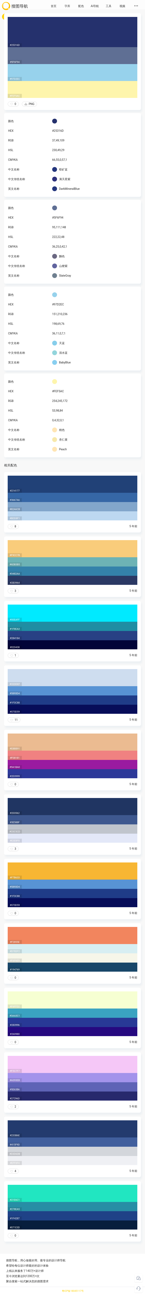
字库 (67, 6)
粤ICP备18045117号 (73, 1291)
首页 (53, 6)
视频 (122, 6)
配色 (81, 6)
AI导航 (95, 6)
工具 (108, 6)
